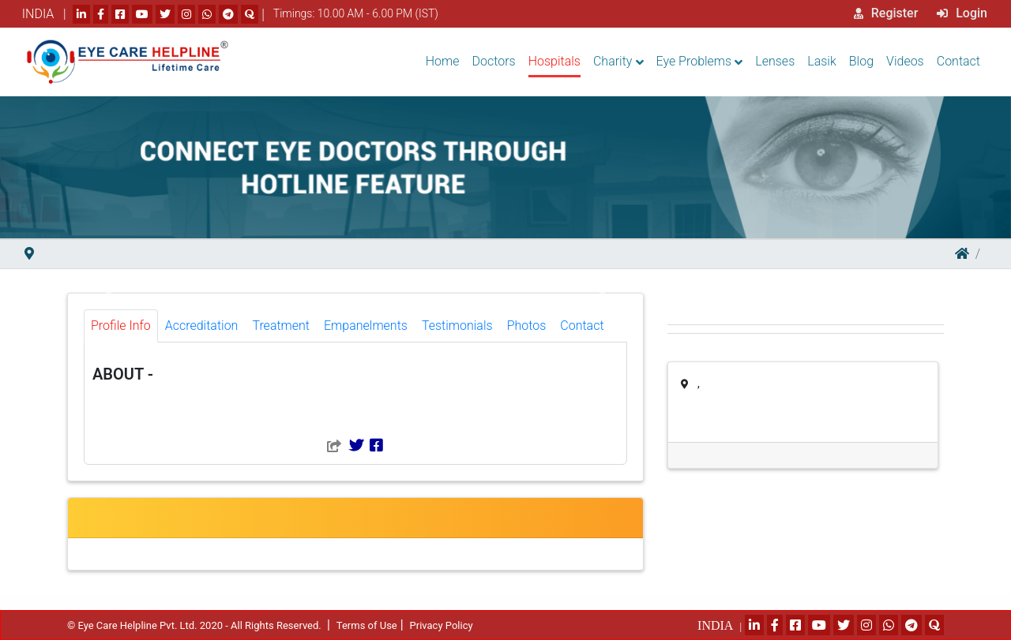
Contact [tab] (581, 325)
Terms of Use (366, 625)
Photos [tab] (527, 325)
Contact (958, 61)
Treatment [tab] (281, 325)
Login (962, 13)
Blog (861, 61)
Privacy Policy (441, 625)
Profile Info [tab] (121, 325)
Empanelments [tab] (366, 325)
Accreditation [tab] (202, 325)
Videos (905, 61)
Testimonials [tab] (457, 325)
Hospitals (554, 61)
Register (886, 13)
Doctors (494, 61)
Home (443, 61)
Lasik (821, 61)
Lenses (775, 61)
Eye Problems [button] (694, 61)
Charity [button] (612, 61)
